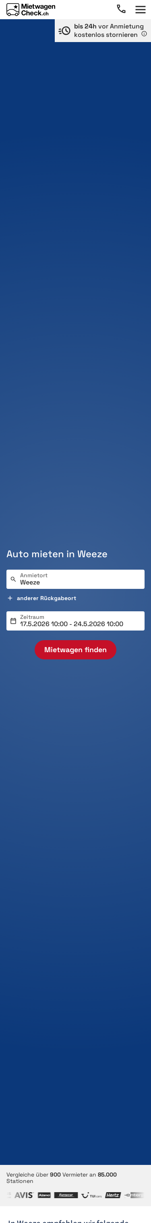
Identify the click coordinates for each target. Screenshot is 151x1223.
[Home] (30, 9)
